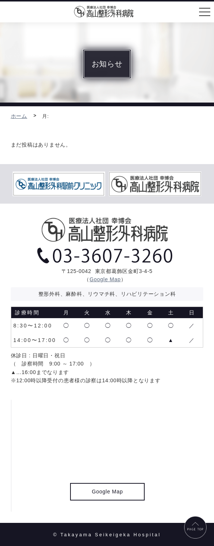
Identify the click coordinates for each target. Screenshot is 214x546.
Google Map (105, 279)
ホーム (19, 116)
